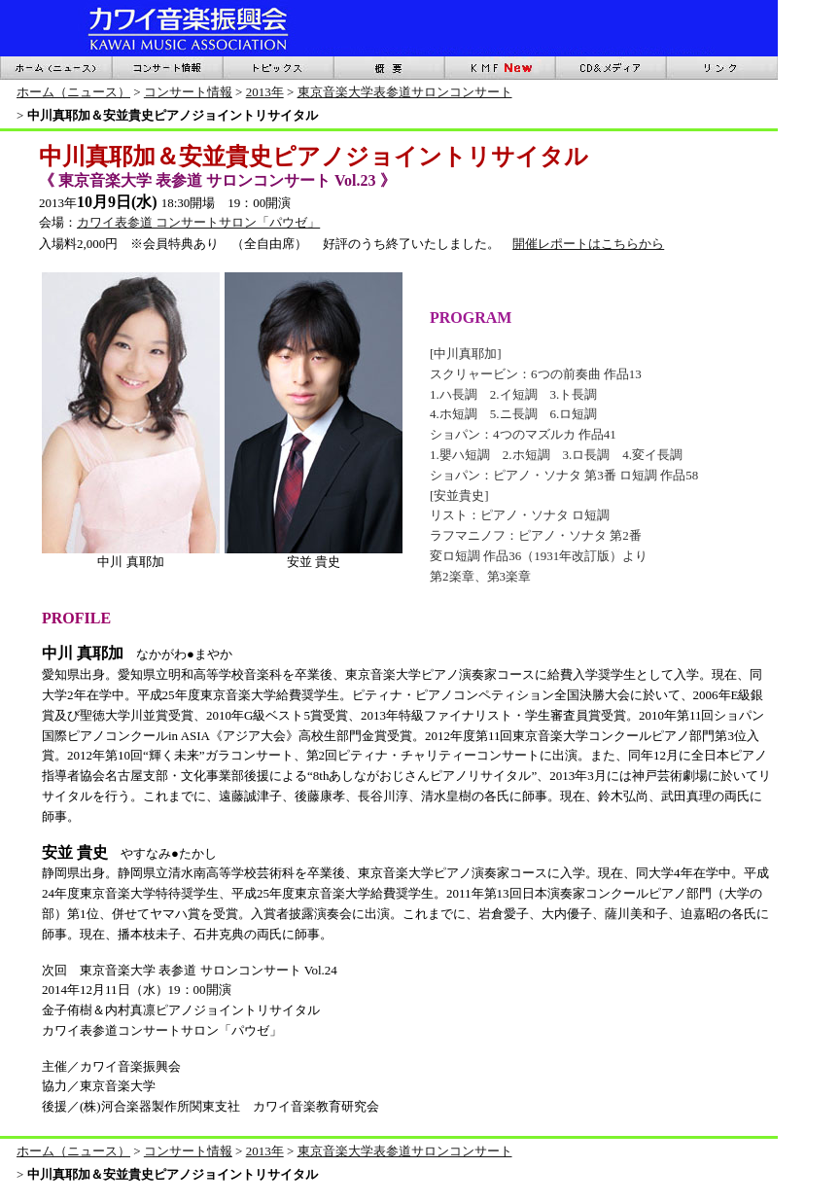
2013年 (265, 92)
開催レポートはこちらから (588, 243)
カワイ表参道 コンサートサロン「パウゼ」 (198, 222)
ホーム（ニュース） (73, 92)
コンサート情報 (188, 92)
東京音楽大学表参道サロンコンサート (405, 92)
